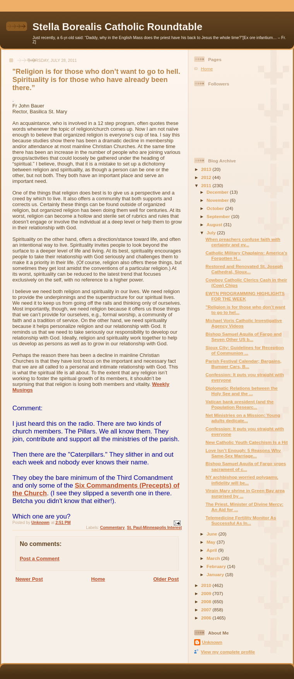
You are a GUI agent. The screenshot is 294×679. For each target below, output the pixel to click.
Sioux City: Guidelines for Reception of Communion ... (244, 350)
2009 (206, 593)
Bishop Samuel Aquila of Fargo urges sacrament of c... (245, 466)
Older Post (166, 579)
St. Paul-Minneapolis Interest (154, 527)
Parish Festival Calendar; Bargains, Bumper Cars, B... (243, 363)
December (218, 191)
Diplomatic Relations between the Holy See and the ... (241, 391)
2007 (206, 609)
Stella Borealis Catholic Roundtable (117, 26)
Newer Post (29, 579)
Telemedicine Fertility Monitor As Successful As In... (240, 520)
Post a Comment (40, 558)
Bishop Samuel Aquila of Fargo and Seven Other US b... (243, 336)
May (212, 541)
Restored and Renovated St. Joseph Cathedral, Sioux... (244, 269)
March (214, 558)
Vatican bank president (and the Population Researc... (239, 404)
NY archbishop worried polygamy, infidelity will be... (241, 479)
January (216, 574)
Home (98, 579)
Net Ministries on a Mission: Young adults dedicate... (242, 418)
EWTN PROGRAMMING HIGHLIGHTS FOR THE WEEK (245, 296)
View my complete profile (228, 651)
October (216, 208)
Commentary (112, 527)
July (212, 232)
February (217, 566)
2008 (206, 601)
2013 (206, 169)
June (213, 533)
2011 (206, 185)
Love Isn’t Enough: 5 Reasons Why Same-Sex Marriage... (243, 453)
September (219, 216)
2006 (206, 617)
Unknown (212, 642)
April (212, 550)
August (215, 224)
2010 (206, 585)
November (218, 200)
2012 (206, 177)
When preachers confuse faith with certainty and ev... (242, 242)
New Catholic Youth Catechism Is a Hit (246, 442)
